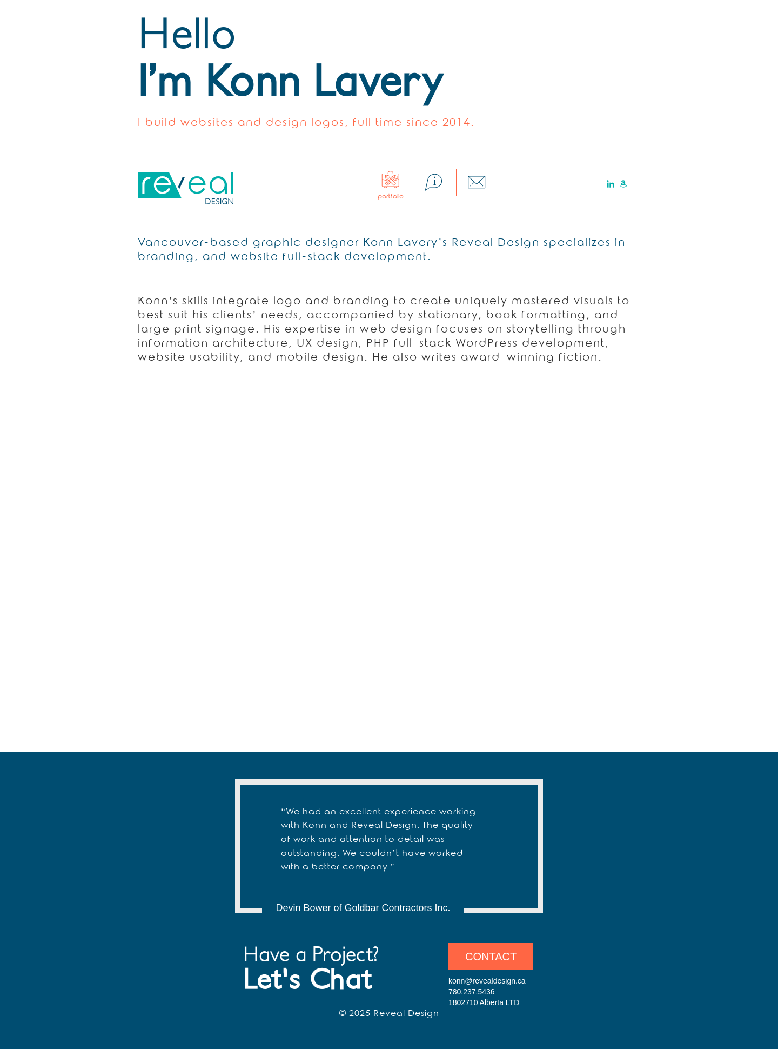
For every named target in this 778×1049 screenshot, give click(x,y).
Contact (491, 956)
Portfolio (391, 193)
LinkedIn (610, 184)
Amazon (623, 184)
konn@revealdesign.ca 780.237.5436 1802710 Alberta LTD (487, 992)
